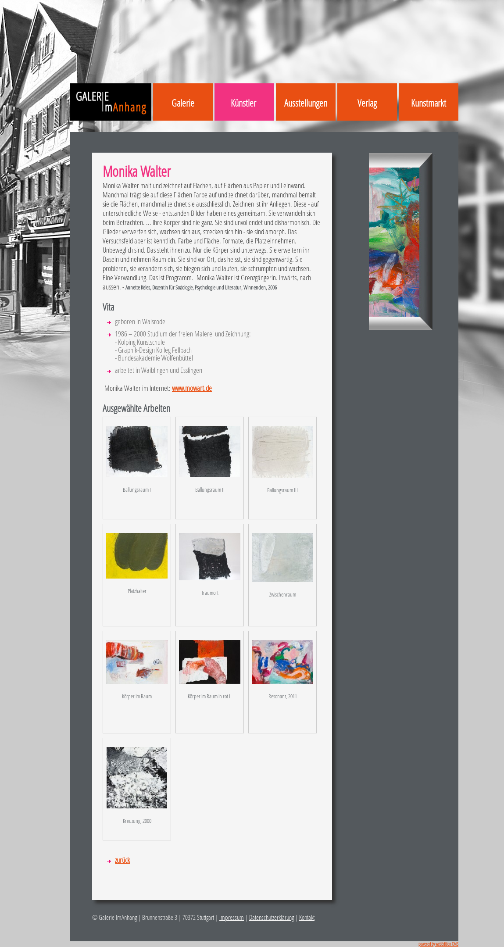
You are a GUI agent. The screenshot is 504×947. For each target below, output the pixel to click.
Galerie (183, 102)
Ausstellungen (305, 102)
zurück (122, 860)
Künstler (243, 102)
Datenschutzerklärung (271, 917)
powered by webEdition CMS (438, 944)
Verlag (367, 102)
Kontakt (307, 917)
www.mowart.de (192, 388)
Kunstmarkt (428, 102)
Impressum (231, 917)
